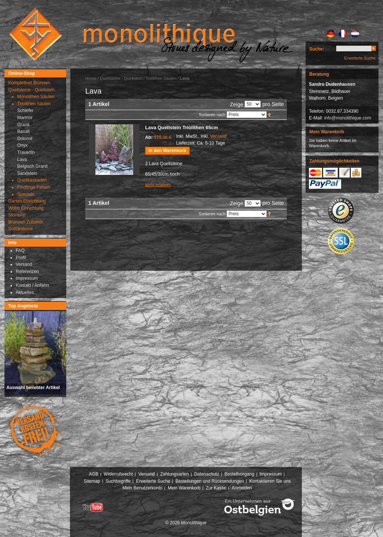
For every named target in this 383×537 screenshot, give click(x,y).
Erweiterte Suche (360, 58)
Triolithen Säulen (161, 78)
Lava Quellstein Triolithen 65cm (181, 127)
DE (330, 34)
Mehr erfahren (158, 184)
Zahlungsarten (174, 474)
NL (355, 34)
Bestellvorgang (239, 474)
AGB (93, 474)
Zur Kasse (216, 488)
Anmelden (242, 488)
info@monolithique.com (347, 118)
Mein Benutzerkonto (142, 488)
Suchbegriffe (118, 481)
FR (342, 34)
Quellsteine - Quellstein (121, 78)
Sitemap (92, 481)
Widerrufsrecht (118, 474)
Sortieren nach (212, 114)
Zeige (236, 104)
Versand (218, 136)
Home (90, 78)
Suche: (316, 49)
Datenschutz (206, 474)
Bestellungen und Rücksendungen (209, 481)
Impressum (271, 474)
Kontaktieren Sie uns (270, 481)
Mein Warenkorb (184, 488)
